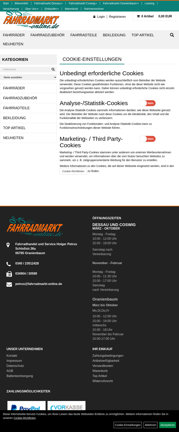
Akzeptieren (167, 425)
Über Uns (32, 8)
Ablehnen (150, 425)
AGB (9, 371)
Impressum (14, 360)
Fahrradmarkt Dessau (48, 3)
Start (6, 3)
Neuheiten (13, 44)
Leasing (149, 3)
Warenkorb (71, 8)
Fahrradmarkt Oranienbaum (121, 3)
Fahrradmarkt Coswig (83, 3)
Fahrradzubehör (48, 35)
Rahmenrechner (94, 8)
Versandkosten (103, 365)
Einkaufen (52, 8)
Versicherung (11, 8)
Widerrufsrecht (103, 381)
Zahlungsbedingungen (108, 355)
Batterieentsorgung (19, 376)
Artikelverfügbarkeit (106, 360)
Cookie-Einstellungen (128, 425)
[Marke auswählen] (28, 77)
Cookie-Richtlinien (73, 171)
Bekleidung (114, 35)
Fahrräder (14, 35)
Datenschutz (15, 365)
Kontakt (11, 355)
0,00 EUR (154, 16)
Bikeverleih (21, 3)
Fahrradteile (83, 35)
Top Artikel (142, 35)
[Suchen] (172, 35)
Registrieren (117, 16)
